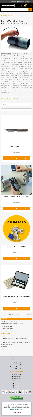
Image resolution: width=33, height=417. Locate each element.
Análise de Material (8, 15)
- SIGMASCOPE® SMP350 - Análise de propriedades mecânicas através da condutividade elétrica (14, 339)
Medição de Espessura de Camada (9, 321)
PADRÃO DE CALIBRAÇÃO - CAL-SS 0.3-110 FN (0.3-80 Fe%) (16, 297)
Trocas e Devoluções (16, 364)
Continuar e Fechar (16, 412)
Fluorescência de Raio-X (7, 328)
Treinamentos (4, 349)
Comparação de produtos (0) (9, 99)
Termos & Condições (16, 368)
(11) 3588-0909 (17, 376)
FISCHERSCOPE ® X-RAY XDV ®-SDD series (11, 331)
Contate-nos (16, 374)
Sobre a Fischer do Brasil (16, 363)
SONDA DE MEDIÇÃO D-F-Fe (16, 146)
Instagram (16, 386)
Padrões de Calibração (6, 326)
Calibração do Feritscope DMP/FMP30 (16, 246)
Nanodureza (4, 346)
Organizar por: (28, 101)
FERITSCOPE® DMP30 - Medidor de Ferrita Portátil (14, 17)
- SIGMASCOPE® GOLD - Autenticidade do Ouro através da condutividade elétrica (15, 343)
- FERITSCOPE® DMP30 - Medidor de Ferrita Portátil (14, 336)
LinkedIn (17, 388)
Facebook (16, 384)
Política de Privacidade (16, 366)
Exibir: (30, 107)
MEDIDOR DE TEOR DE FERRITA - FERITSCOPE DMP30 (16, 196)
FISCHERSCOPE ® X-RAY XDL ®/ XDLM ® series (12, 323)
